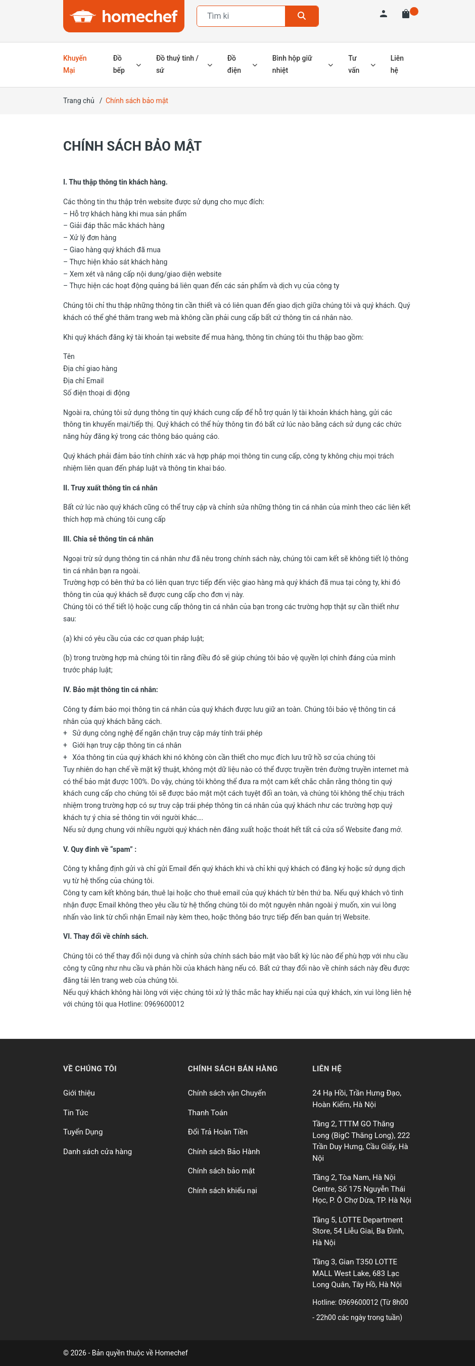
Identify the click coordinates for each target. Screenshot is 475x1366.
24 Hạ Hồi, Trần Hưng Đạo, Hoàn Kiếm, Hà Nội (356, 1098)
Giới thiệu (79, 1093)
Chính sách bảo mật (132, 146)
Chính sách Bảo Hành (224, 1151)
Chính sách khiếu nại (222, 1190)
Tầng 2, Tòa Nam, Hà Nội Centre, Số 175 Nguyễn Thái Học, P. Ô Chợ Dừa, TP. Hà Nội (361, 1189)
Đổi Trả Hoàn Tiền (218, 1131)
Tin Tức (75, 1112)
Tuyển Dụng (83, 1131)
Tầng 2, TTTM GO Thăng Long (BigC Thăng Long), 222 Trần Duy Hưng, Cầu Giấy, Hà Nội (361, 1141)
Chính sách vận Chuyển (227, 1093)
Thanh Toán (208, 1112)
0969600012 (359, 1302)
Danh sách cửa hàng (97, 1151)
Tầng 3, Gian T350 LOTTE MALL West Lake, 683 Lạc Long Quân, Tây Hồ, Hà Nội (357, 1273)
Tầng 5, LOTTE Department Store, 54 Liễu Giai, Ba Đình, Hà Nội (358, 1231)
